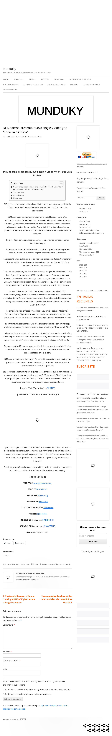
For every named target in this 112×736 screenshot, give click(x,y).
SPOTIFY (51, 388)
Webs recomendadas (10, 85)
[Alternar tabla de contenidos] (60, 183)
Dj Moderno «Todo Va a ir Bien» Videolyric (29, 190)
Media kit (6, 80)
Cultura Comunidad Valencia (80, 80)
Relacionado (17, 198)
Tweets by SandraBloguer (92, 551)
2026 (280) (83, 265)
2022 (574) (83, 277)
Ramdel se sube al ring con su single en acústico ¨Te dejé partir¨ (92, 439)
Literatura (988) (85, 224)
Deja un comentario (35, 137)
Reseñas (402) (84, 246)
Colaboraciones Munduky (33, 85)
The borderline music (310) (89, 252)
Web (5, 669)
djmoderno (43, 501)
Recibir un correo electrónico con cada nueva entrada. (28, 694)
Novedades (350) (85, 249)
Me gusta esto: (18, 195)
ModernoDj (43, 495)
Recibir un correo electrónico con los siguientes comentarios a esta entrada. (38, 689)
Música (31, 80)
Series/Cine (58, 80)
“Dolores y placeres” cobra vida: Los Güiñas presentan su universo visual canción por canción (90, 340)
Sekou (79, 398)
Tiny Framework (13, 719)
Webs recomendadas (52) (89, 230)
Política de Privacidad (91, 85)
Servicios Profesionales (56, 85)
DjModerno (48, 507)
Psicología (45, 80)
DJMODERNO (48, 520)
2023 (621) (83, 274)
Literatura (18, 80)
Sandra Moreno (8, 137)
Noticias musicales (48, 564)
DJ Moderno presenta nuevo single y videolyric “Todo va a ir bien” (38, 187)
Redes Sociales (18, 192)
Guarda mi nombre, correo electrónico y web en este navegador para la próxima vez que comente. (34, 683)
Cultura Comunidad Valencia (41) (91, 233)
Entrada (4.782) (85, 208)
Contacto (74, 85)
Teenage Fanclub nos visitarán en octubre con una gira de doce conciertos (92, 410)
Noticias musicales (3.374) (89, 243)
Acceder (22, 719)
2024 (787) (83, 271)
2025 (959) (83, 268)
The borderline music (63, 564)
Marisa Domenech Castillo (87, 436)
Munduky (9, 69)
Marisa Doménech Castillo (87, 407)
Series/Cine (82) (85, 227)
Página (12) (83, 211)
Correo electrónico (12, 660)
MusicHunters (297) (86, 255)
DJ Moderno (41, 489)
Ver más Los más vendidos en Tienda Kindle (92, 290)
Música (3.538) (84, 221)
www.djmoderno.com (42, 483)
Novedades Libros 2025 (87, 172)
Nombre (7, 651)
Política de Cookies (10, 90)
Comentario (9, 625)
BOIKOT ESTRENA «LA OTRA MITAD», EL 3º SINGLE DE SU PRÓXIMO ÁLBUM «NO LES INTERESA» (92, 328)
